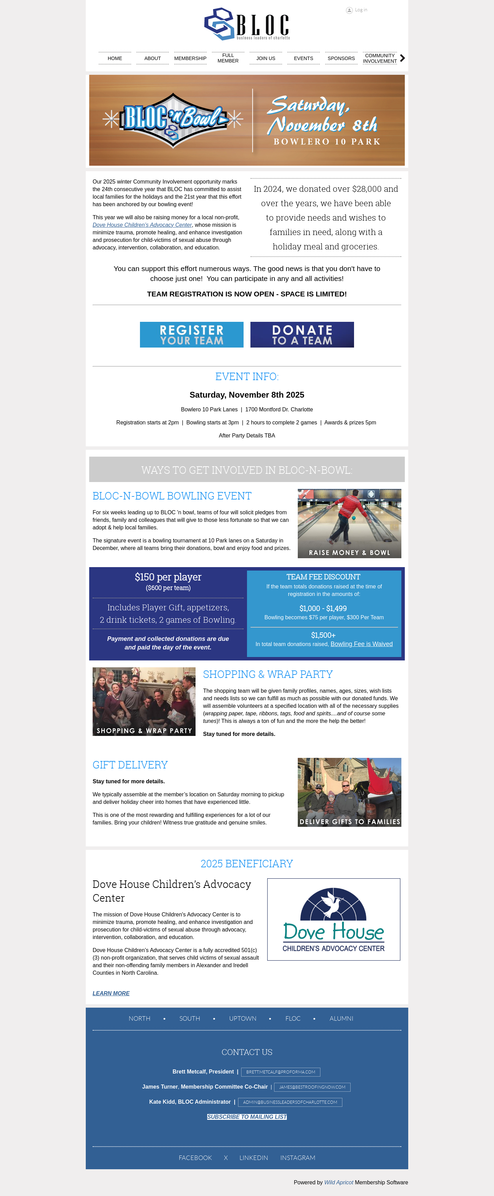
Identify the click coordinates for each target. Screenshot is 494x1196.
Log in (361, 9)
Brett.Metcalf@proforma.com (280, 1072)
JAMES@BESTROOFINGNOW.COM (312, 1087)
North (140, 1018)
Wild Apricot (338, 1182)
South (189, 1018)
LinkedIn (253, 1157)
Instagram (297, 1157)
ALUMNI (341, 1018)
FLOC (293, 1018)
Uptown (243, 1018)
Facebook (195, 1157)
